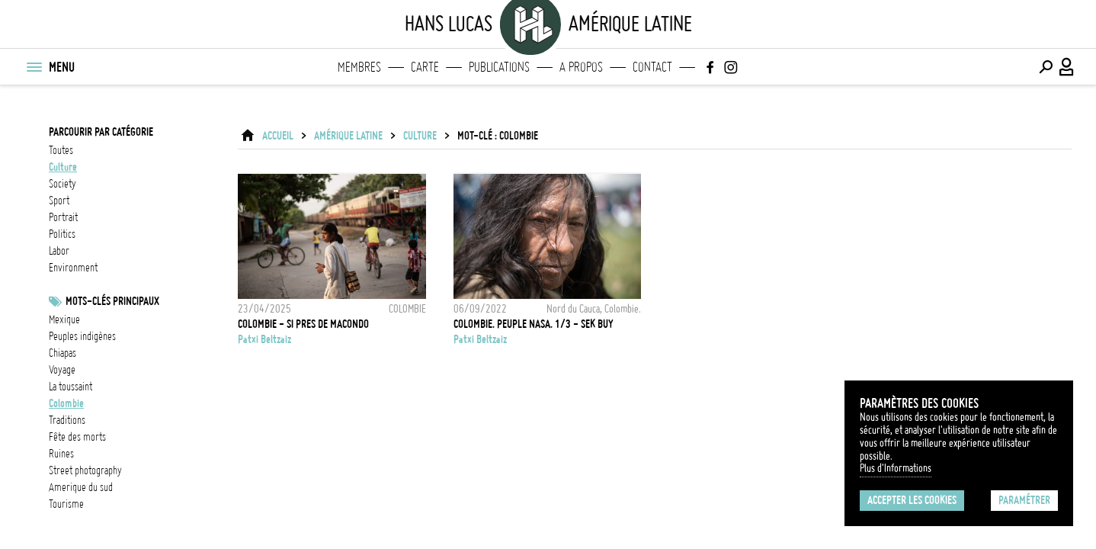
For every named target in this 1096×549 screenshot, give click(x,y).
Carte (425, 67)
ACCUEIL (277, 136)
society (62, 184)
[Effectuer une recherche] (1045, 67)
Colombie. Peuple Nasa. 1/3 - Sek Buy (533, 324)
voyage (62, 370)
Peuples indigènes (82, 336)
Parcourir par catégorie (101, 132)
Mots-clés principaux (112, 301)
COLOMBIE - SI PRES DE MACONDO (303, 324)
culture (63, 167)
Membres (359, 67)
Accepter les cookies (912, 500)
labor (59, 251)
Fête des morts (77, 437)
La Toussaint (70, 386)
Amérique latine (348, 136)
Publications (499, 67)
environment (73, 267)
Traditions (67, 420)
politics (62, 234)
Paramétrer (1024, 500)
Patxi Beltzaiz (264, 339)
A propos (581, 67)
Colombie (66, 403)
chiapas (62, 353)
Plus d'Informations (895, 468)
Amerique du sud (81, 487)
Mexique (64, 319)
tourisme (66, 504)
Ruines (61, 454)
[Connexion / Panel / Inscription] (1067, 67)
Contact (652, 67)
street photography (85, 470)
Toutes (61, 150)
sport (59, 200)
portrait (63, 217)
